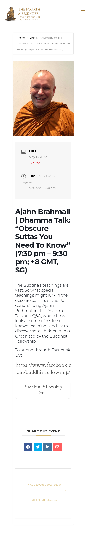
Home (21, 37)
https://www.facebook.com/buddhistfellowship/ (43, 368)
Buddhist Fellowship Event (42, 389)
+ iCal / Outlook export (44, 499)
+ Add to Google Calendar (44, 484)
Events (33, 37)
